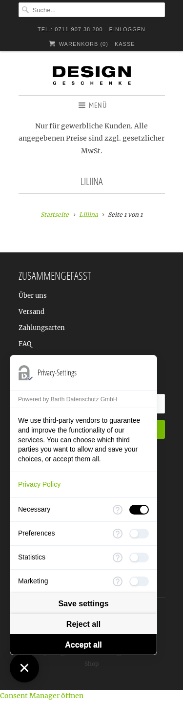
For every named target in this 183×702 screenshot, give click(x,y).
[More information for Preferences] (117, 533)
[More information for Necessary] (117, 509)
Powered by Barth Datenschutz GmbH (67, 399)
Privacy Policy (39, 484)
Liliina (91, 181)
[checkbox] (139, 510)
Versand (31, 312)
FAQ (25, 344)
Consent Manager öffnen (41, 695)
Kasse (125, 44)
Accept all (83, 644)
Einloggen (127, 29)
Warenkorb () (78, 43)
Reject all (83, 624)
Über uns (33, 295)
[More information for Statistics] (117, 557)
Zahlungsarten (42, 328)
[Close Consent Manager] (24, 667)
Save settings (83, 603)
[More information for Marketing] (117, 581)
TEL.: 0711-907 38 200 (70, 29)
